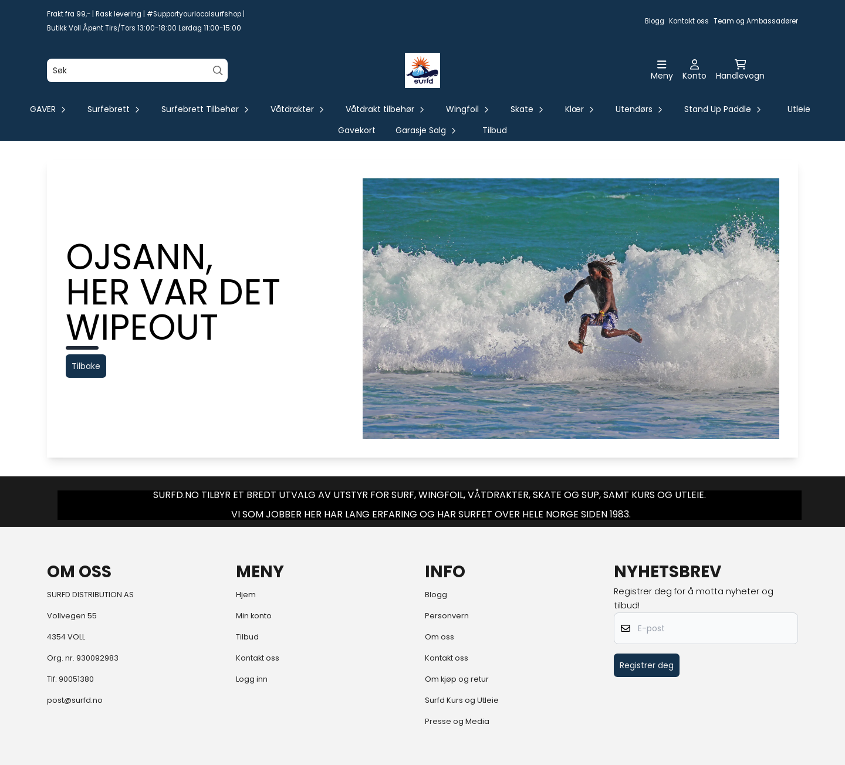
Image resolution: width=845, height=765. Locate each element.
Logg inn (252, 679)
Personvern (447, 616)
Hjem (246, 595)
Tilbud (494, 130)
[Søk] (137, 70)
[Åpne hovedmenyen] (662, 70)
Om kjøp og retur (457, 679)
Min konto (254, 616)
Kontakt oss (689, 21)
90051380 (76, 679)
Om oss (439, 637)
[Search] (218, 70)
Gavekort (357, 130)
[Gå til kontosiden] (694, 70)
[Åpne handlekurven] (740, 70)
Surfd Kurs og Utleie (462, 700)
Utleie (798, 109)
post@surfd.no (75, 700)
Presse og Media (457, 721)
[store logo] (422, 70)
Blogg (654, 21)
